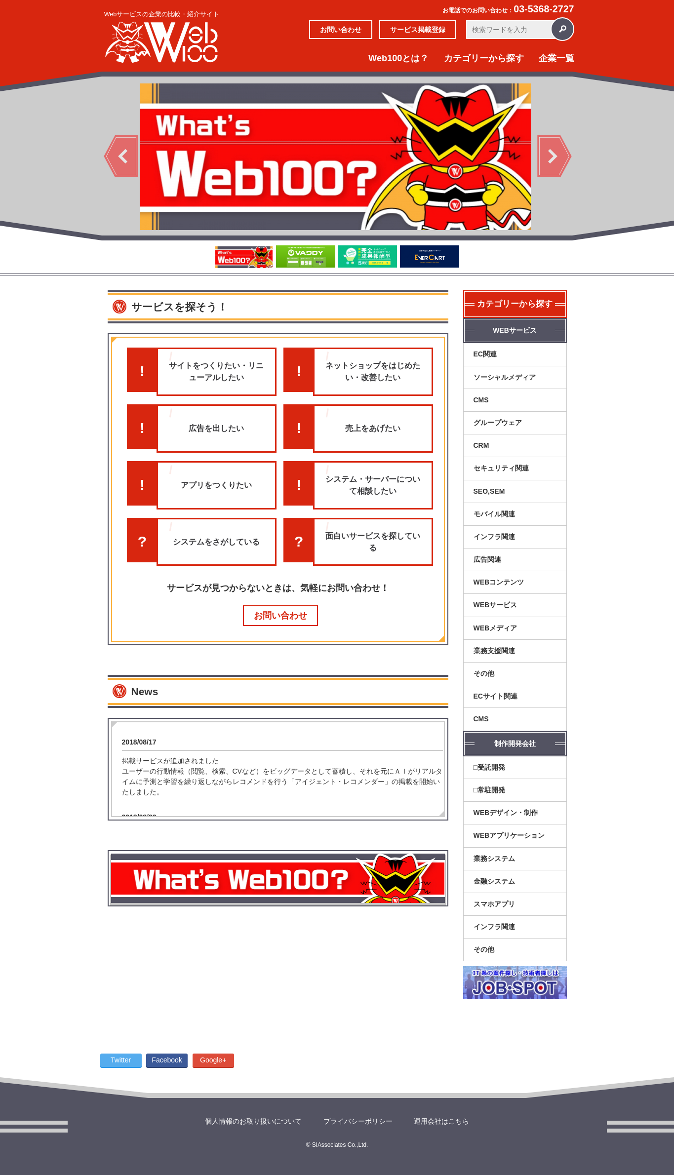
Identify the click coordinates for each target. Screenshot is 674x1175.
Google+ (213, 1060)
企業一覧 (556, 58)
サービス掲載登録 (417, 30)
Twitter (121, 1060)
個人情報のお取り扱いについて (253, 1121)
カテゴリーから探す (484, 58)
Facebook (167, 1060)
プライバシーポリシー (358, 1121)
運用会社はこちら (441, 1121)
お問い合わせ (340, 30)
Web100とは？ (398, 58)
